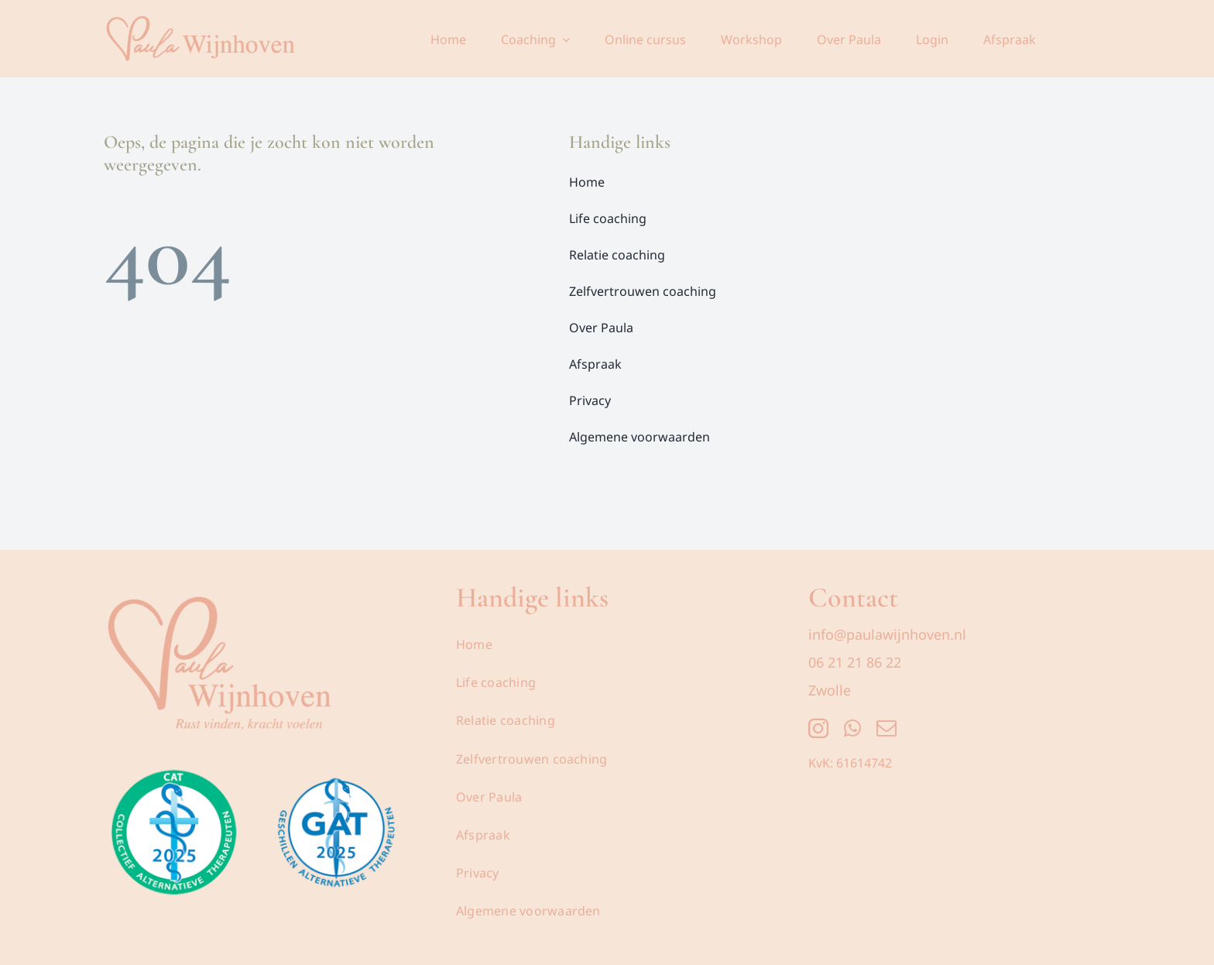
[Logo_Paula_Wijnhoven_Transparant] (220, 587)
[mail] (886, 728)
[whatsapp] (852, 728)
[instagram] (818, 728)
